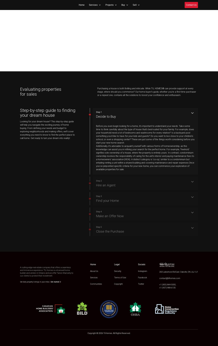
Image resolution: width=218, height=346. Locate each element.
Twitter (141, 284)
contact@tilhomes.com (169, 278)
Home (82, 5)
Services (94, 277)
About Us (94, 271)
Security (117, 271)
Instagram (142, 271)
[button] (95, 5)
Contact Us (191, 5)
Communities (96, 284)
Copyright (118, 284)
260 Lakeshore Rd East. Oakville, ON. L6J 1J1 (178, 272)
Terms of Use (120, 277)
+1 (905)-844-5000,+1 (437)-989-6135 (167, 286)
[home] (27, 5)
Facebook (142, 277)
